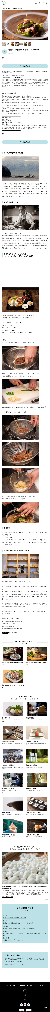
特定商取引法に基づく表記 (26, 986)
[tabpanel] (25, 25)
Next (46, 25)
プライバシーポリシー (11, 986)
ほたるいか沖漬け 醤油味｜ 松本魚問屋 (12, 8)
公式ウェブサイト (39, 986)
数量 (3, 58)
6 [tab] (25, 44)
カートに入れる (25, 66)
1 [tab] (4, 44)
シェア (11, 632)
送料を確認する (18, 77)
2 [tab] (8, 44)
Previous (4, 25)
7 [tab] (29, 44)
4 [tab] (17, 44)
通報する (16, 632)
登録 (21, 965)
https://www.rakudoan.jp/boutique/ (12, 628)
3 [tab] (12, 44)
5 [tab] (21, 44)
